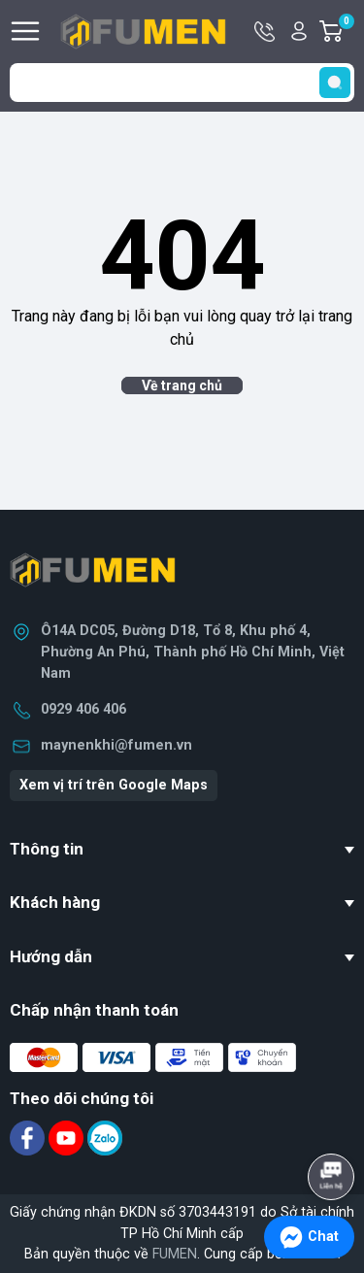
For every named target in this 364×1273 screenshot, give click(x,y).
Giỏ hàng (345, 31)
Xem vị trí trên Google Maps (113, 785)
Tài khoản (299, 31)
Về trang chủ (182, 385)
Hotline (266, 31)
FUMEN (174, 1254)
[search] (334, 82)
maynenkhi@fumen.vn (116, 745)
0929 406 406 (83, 709)
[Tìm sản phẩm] (182, 82)
